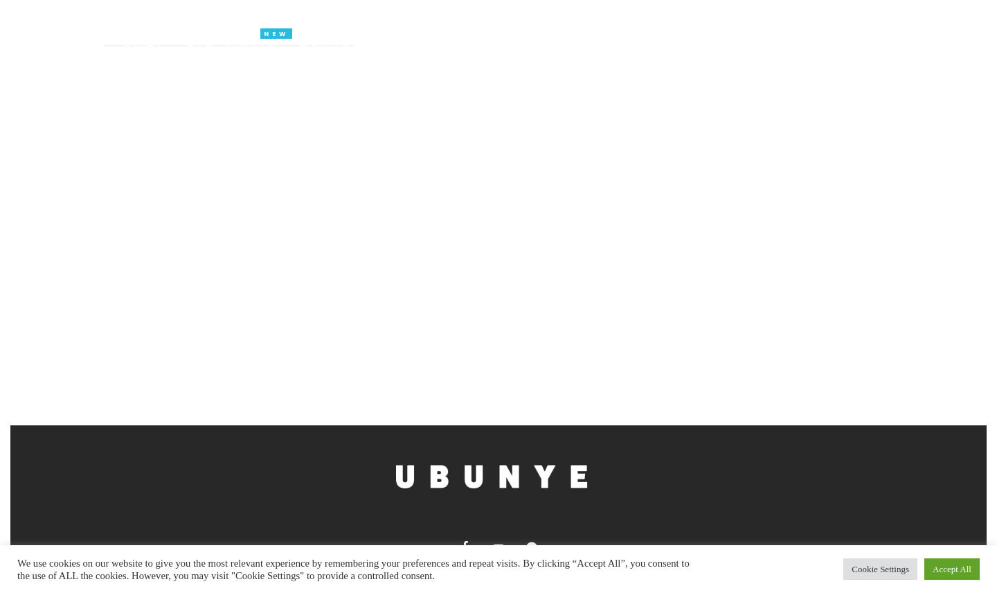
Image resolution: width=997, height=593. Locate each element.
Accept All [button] (952, 569)
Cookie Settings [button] (880, 569)
